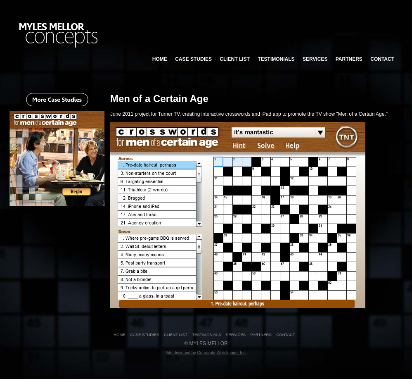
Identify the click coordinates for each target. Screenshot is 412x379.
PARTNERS (349, 59)
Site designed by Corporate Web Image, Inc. (206, 352)
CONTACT (382, 59)
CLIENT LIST (235, 59)
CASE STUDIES (193, 59)
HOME (159, 59)
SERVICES (315, 59)
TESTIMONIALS (276, 59)
